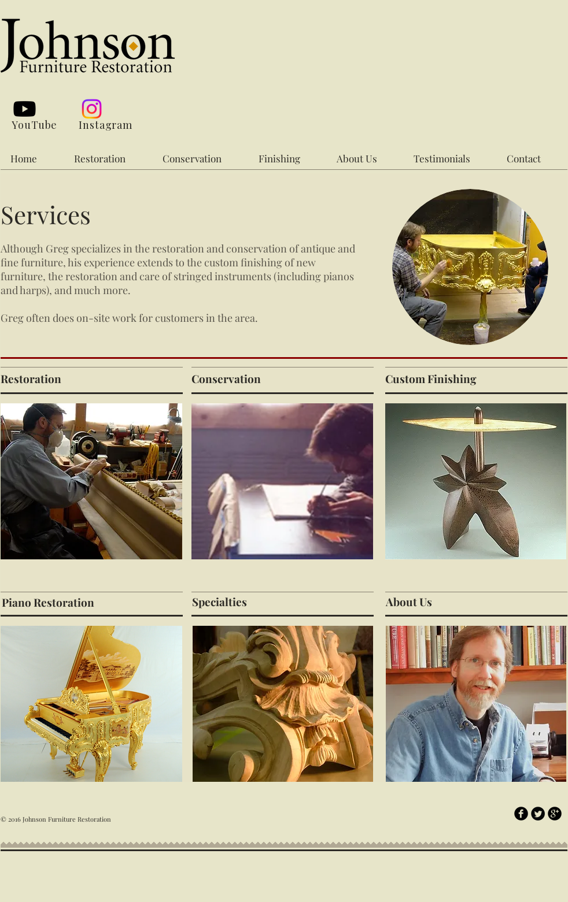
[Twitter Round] (538, 814)
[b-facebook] (521, 814)
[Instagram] (92, 109)
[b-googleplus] (555, 814)
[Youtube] (25, 109)
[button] (109, 158)
